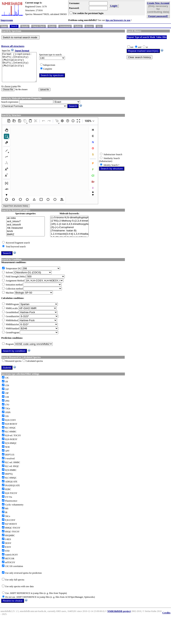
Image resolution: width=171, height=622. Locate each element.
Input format (22, 50)
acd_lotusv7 (26, 227)
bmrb (26, 237)
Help (99, 26)
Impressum (7, 20)
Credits (166, 618)
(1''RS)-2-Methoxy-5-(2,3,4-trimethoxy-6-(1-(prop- (69, 226)
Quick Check (38, 26)
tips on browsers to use (117, 20)
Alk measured (26, 233)
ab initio (26, 224)
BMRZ (26, 240)
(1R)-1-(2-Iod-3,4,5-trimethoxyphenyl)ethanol (69, 230)
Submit (78, 26)
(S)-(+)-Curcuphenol (69, 233)
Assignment (65, 26)
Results (25, 26)
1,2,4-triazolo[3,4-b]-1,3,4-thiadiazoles (69, 239)
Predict (52, 26)
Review (89, 26)
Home (4, 26)
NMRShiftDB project (119, 616)
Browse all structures (12, 46)
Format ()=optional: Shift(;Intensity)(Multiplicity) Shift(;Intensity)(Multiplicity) (21, 70)
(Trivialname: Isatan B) (69, 236)
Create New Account (158, 3)
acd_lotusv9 (26, 230)
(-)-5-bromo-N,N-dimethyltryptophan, (69, 223)
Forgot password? (158, 16)
